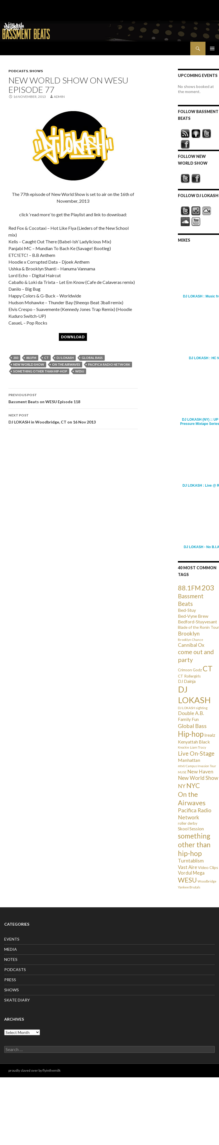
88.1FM (31, 357)
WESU (79, 371)
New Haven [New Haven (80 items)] (200, 771)
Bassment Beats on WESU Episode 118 (73, 398)
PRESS (10, 979)
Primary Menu (212, 48)
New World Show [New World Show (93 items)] (198, 778)
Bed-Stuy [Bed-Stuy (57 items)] (187, 610)
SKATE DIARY (17, 1000)
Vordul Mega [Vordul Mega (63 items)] (191, 873)
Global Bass (92, 357)
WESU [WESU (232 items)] (187, 880)
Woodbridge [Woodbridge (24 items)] (207, 881)
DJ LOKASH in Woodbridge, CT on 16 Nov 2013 (73, 418)
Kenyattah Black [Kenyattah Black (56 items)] (194, 741)
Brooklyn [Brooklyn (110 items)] (189, 633)
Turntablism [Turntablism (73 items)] (191, 861)
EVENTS (11, 939)
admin (59, 96)
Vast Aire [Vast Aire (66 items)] (187, 867)
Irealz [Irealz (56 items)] (209, 735)
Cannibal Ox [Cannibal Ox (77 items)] (191, 645)
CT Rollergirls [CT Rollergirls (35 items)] (189, 676)
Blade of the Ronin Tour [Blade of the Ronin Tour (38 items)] (198, 627)
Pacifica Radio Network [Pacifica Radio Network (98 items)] (194, 813)
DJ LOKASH (65, 357)
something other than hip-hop (40, 371)
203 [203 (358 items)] (208, 587)
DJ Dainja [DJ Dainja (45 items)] (187, 681)
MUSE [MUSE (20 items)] (182, 772)
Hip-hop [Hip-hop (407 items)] (191, 733)
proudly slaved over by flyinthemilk (34, 1070)
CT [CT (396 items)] (208, 668)
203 (15, 357)
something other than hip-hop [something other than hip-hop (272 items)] (194, 844)
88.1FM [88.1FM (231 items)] (189, 588)
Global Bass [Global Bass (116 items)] (192, 726)
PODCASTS (18, 71)
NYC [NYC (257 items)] (193, 785)
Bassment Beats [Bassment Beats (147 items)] (191, 599)
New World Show (28, 364)
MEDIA (10, 949)
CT (46, 357)
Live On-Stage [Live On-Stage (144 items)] (196, 753)
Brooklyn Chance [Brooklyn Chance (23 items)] (190, 639)
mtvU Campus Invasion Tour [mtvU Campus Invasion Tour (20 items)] (197, 766)
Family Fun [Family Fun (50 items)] (188, 719)
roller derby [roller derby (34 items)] (187, 823)
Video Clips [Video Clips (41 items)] (208, 867)
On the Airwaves (66, 364)
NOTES (10, 959)
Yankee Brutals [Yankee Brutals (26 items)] (189, 887)
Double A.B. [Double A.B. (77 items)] (191, 713)
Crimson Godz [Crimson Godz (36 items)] (190, 670)
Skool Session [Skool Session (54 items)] (191, 828)
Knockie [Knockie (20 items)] (183, 747)
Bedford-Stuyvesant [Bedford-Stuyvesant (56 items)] (197, 621)
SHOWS (36, 71)
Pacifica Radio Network (109, 364)
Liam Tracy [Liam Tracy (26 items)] (198, 747)
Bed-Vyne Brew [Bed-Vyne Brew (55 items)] (193, 616)
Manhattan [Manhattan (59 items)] (189, 760)
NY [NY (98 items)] (182, 786)
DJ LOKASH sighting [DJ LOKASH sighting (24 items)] (192, 708)
